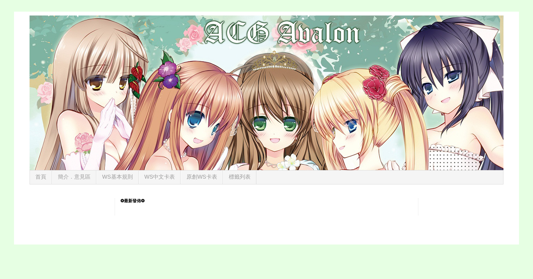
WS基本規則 (117, 177)
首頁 (40, 177)
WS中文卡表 (160, 177)
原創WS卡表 (201, 177)
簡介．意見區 (74, 177)
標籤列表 (240, 177)
